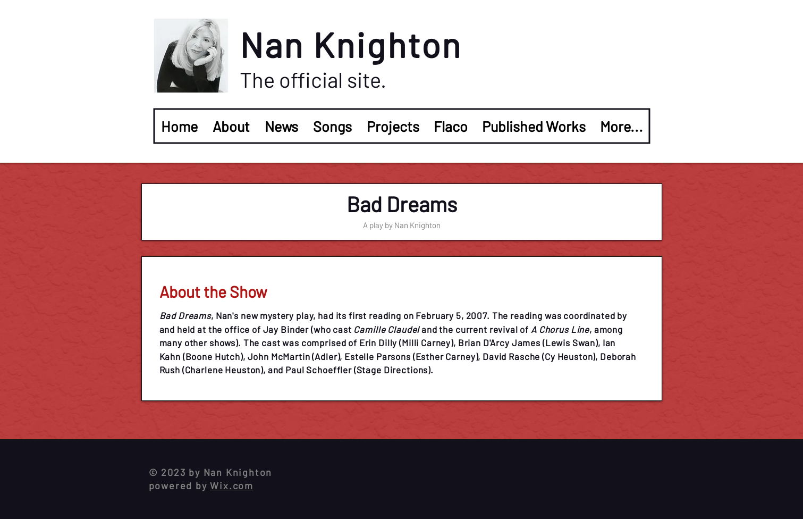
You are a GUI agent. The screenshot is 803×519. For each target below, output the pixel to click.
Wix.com (231, 485)
